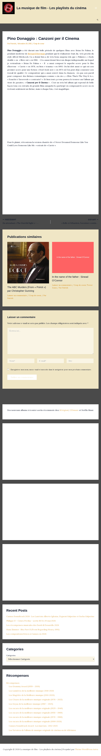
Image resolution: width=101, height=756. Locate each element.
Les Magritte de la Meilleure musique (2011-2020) (32, 695)
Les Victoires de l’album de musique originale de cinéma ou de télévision (42, 730)
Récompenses (12, 683)
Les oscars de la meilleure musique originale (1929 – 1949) (36, 708)
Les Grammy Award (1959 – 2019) (24, 686)
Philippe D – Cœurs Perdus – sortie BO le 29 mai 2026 (31, 621)
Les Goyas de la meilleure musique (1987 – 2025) (31, 704)
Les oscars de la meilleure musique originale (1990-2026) (35, 721)
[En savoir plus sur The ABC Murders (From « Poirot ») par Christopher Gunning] (28, 262)
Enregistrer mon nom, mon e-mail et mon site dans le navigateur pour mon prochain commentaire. (51, 370)
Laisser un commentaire (17, 295)
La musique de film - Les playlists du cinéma (51, 8)
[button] (98, 20)
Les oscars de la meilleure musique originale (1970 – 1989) (35, 717)
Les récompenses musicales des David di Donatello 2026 (32, 625)
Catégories (10, 655)
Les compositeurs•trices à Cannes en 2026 (26, 634)
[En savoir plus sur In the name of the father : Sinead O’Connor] (73, 257)
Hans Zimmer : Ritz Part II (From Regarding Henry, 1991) (32, 629)
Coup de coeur (38, 44)
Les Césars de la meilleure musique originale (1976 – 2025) (35, 699)
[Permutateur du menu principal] (96, 8)
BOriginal (64, 410)
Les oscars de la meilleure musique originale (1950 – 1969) (35, 712)
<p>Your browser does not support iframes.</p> (29, 451)
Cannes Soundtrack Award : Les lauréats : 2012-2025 (33, 726)
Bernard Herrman (36, 53)
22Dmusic (74, 410)
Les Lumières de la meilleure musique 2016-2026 (31, 691)
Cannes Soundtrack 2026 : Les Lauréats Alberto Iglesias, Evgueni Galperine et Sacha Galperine (50, 616)
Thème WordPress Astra (86, 749)
